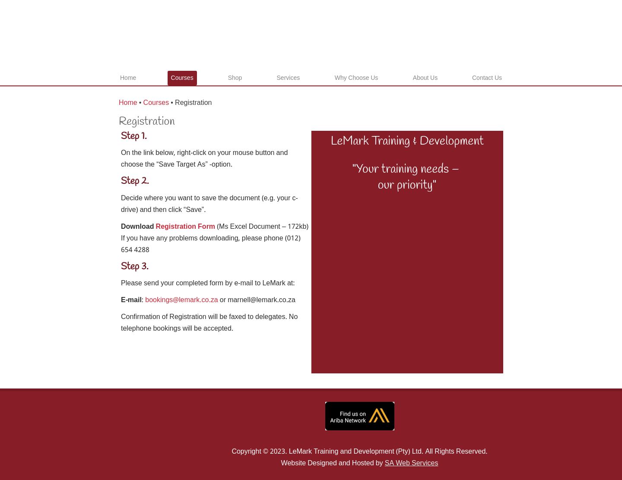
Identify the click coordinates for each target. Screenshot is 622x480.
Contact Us (487, 78)
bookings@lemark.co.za (181, 300)
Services (288, 78)
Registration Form (186, 227)
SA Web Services (411, 463)
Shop (235, 78)
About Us (425, 78)
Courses (182, 78)
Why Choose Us (356, 78)
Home (128, 78)
